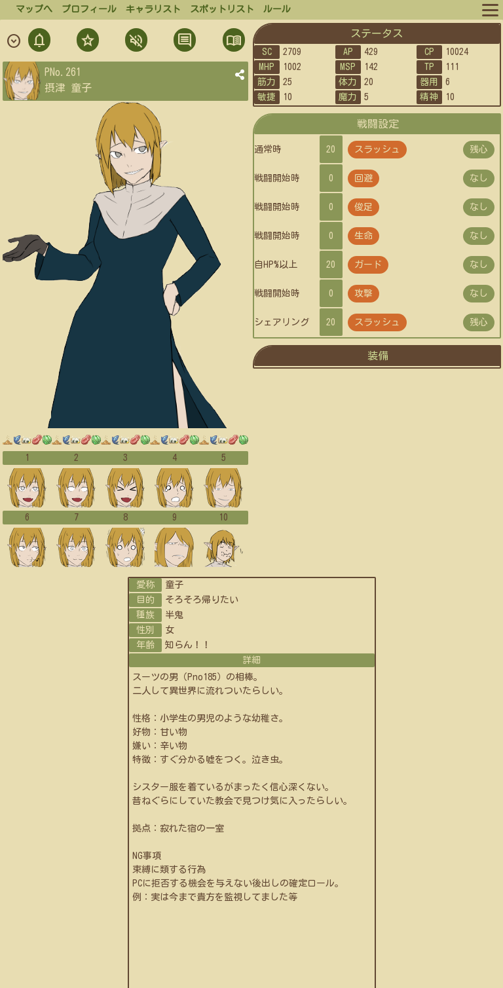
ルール (277, 9)
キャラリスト (153, 9)
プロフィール (89, 9)
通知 (39, 41)
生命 (363, 235)
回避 (363, 178)
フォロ (86, 41)
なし (479, 178)
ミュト (135, 41)
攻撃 (363, 293)
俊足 (363, 206)
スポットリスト (222, 9)
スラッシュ (377, 149)
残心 (479, 149)
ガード (368, 264)
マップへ (34, 9)
